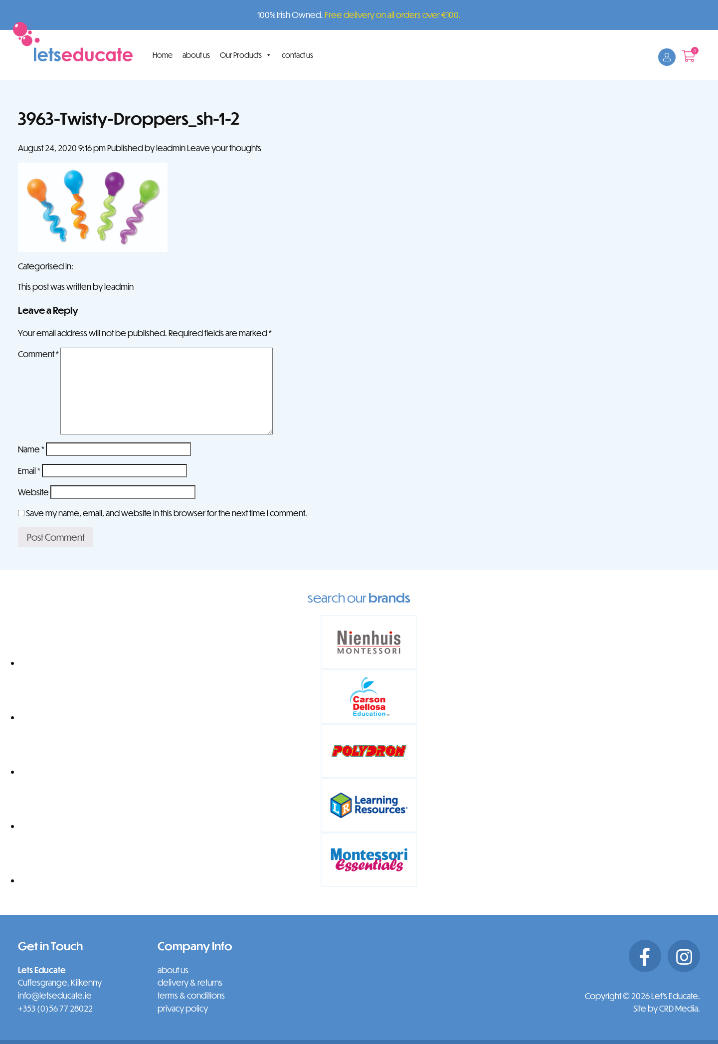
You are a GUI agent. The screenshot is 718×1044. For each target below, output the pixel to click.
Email (29, 470)
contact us (297, 54)
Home (163, 54)
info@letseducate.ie (55, 995)
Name (31, 449)
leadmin (170, 148)
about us (196, 54)
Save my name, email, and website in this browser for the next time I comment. (166, 513)
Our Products (246, 55)
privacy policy (183, 1008)
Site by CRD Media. (666, 1008)
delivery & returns (190, 982)
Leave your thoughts (224, 148)
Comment (38, 354)
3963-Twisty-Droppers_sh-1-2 (129, 118)
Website (33, 492)
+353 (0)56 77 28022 (55, 1008)
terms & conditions (191, 995)
